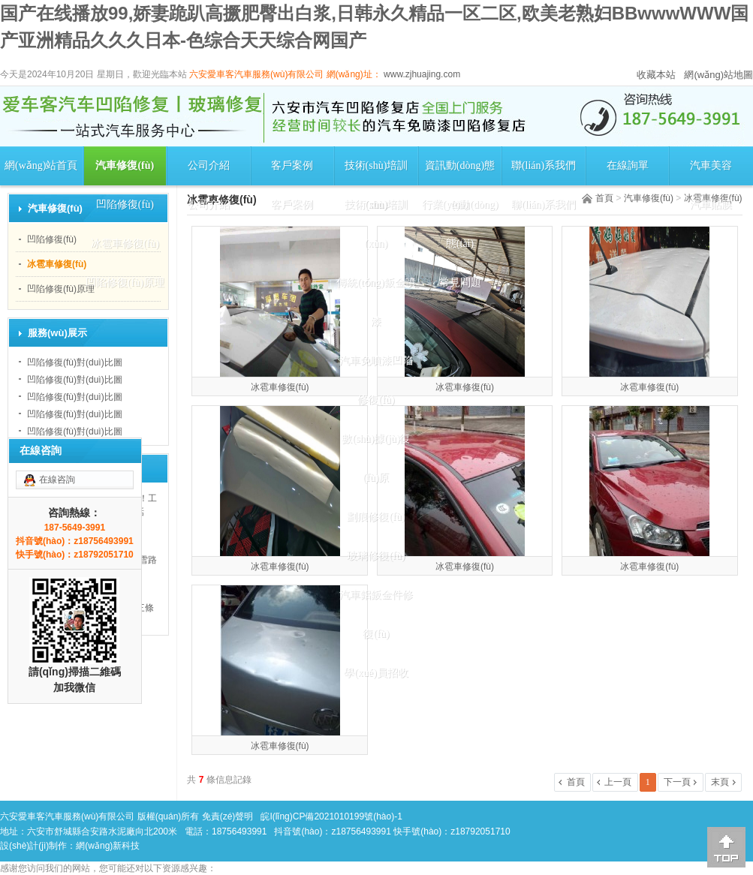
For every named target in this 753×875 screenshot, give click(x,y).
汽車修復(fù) (124, 165)
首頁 (604, 198)
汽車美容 (711, 165)
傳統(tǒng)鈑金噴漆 (375, 302)
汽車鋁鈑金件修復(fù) (376, 614)
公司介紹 (209, 165)
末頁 (720, 782)
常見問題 (460, 282)
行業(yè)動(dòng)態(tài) (460, 224)
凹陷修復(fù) (125, 204)
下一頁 (677, 782)
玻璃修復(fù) (376, 555)
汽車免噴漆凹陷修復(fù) (376, 380)
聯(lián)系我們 (543, 165)
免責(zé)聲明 (228, 816)
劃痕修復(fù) (376, 516)
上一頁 (617, 782)
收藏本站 (656, 74)
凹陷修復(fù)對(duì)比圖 (74, 362)
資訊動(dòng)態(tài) (460, 172)
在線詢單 (628, 165)
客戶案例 (292, 165)
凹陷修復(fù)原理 (125, 282)
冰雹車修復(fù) (125, 243)
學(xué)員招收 (376, 672)
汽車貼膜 (711, 204)
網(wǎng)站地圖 (718, 74)
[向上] (726, 847)
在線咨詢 (57, 479)
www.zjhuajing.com (420, 74)
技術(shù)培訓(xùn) (376, 172)
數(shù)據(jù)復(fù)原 (376, 458)
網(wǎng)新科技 (108, 845)
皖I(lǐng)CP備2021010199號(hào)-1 (331, 816)
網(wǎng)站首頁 (41, 165)
